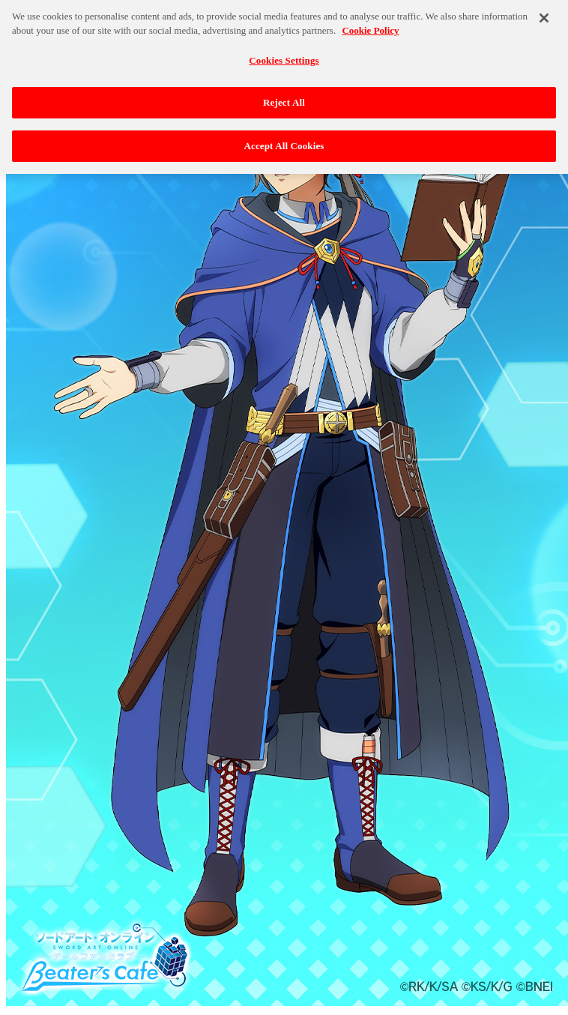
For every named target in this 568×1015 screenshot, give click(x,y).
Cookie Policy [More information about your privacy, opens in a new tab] (370, 28)
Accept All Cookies (284, 143)
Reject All (284, 100)
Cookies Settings (283, 57)
